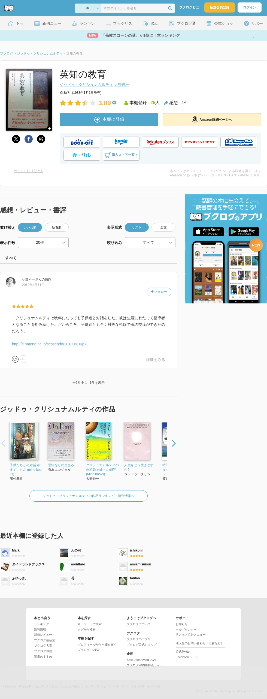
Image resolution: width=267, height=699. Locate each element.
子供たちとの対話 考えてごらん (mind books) (26, 469)
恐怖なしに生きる (61, 465)
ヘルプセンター (186, 629)
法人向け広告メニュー (191, 634)
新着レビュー (43, 634)
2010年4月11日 (33, 285)
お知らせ (182, 624)
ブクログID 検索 (88, 650)
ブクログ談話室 (44, 640)
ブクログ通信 (43, 651)
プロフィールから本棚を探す (97, 644)
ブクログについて (139, 624)
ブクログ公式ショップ (142, 644)
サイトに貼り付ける (28, 171)
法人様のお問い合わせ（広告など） (200, 643)
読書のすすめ (43, 656)
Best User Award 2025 (141, 659)
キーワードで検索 (90, 624)
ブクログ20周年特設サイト (145, 665)
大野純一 (121, 84)
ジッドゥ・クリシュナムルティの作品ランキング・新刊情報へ (88, 496)
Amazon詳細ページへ (212, 119)
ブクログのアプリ (139, 639)
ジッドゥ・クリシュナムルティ (86, 84)
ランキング (41, 624)
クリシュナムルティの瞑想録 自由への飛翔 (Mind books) (102, 469)
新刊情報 (40, 629)
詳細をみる (155, 359)
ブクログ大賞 (43, 645)
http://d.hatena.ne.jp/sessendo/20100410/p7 (49, 344)
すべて (11, 258)
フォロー (159, 292)
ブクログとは (189, 7)
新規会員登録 (219, 7)
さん (32, 279)
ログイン (249, 7)
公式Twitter (183, 651)
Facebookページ (187, 657)
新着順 (57, 227)
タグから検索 (87, 629)
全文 (163, 227)
